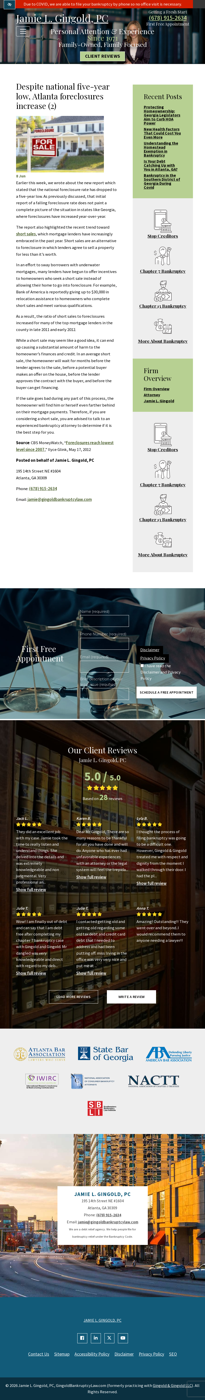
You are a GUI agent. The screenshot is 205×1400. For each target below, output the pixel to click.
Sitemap (62, 1354)
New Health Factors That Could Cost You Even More (162, 133)
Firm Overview (156, 388)
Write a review (131, 996)
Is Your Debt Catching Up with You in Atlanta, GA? (161, 165)
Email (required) (94, 657)
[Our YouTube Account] (123, 1338)
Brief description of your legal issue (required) (101, 682)
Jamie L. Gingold (159, 400)
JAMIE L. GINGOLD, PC (102, 1320)
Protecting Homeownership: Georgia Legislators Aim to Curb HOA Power (162, 114)
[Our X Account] (109, 1338)
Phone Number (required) (103, 634)
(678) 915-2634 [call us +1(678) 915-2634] (168, 18)
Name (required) (95, 611)
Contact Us (38, 1354)
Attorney (152, 394)
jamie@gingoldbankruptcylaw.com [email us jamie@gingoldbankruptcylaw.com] (60, 499)
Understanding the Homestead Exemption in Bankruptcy (161, 149)
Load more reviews (73, 996)
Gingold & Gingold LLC (172, 1385)
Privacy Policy (152, 658)
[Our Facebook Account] (82, 1338)
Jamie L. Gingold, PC (62, 18)
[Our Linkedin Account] (96, 1338)
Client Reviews (102, 56)
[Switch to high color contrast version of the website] (9, 4)
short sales (26, 234)
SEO (173, 1354)
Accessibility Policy (92, 1354)
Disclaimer (149, 649)
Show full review (31, 889)
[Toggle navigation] (23, 31)
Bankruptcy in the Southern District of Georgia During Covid (162, 181)
